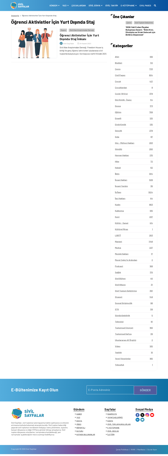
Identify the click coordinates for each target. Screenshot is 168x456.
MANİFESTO (112, 415)
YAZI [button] (64, 5)
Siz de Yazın (152, 451)
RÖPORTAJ (80, 428)
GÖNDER (145, 390)
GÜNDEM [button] (53, 5)
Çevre (129, 22)
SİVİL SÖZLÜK (113, 432)
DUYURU (79, 432)
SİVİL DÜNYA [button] (94, 5)
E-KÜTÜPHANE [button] (127, 5)
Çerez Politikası (122, 451)
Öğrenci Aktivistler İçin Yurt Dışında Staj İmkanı (79, 36)
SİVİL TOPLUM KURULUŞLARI (119, 425)
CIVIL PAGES (144, 5)
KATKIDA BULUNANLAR (85, 435)
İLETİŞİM (110, 435)
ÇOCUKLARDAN (78, 5)
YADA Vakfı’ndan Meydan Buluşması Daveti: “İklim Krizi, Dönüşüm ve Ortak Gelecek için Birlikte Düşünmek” (140, 31)
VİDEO (78, 425)
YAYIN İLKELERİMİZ (115, 418)
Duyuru (62, 29)
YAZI (78, 418)
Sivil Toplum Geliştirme (144, 22)
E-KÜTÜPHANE (113, 428)
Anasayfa (15, 15)
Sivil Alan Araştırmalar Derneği (81, 29)
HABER (79, 415)
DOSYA (79, 421)
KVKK (133, 451)
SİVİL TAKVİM (111, 5)
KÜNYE (110, 421)
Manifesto (141, 451)
